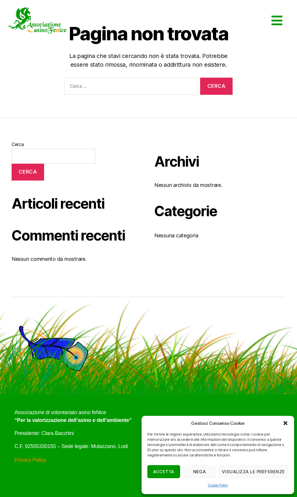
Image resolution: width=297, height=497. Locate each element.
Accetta (163, 471)
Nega (199, 471)
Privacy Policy (30, 460)
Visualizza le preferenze (253, 471)
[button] (285, 423)
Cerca (18, 144)
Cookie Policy (218, 485)
